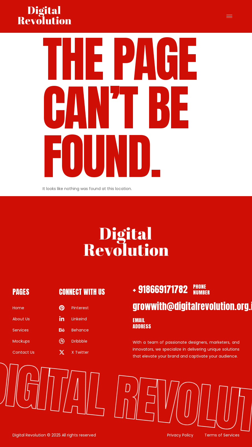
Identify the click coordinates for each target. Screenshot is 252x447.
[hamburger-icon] (229, 16)
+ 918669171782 (160, 289)
